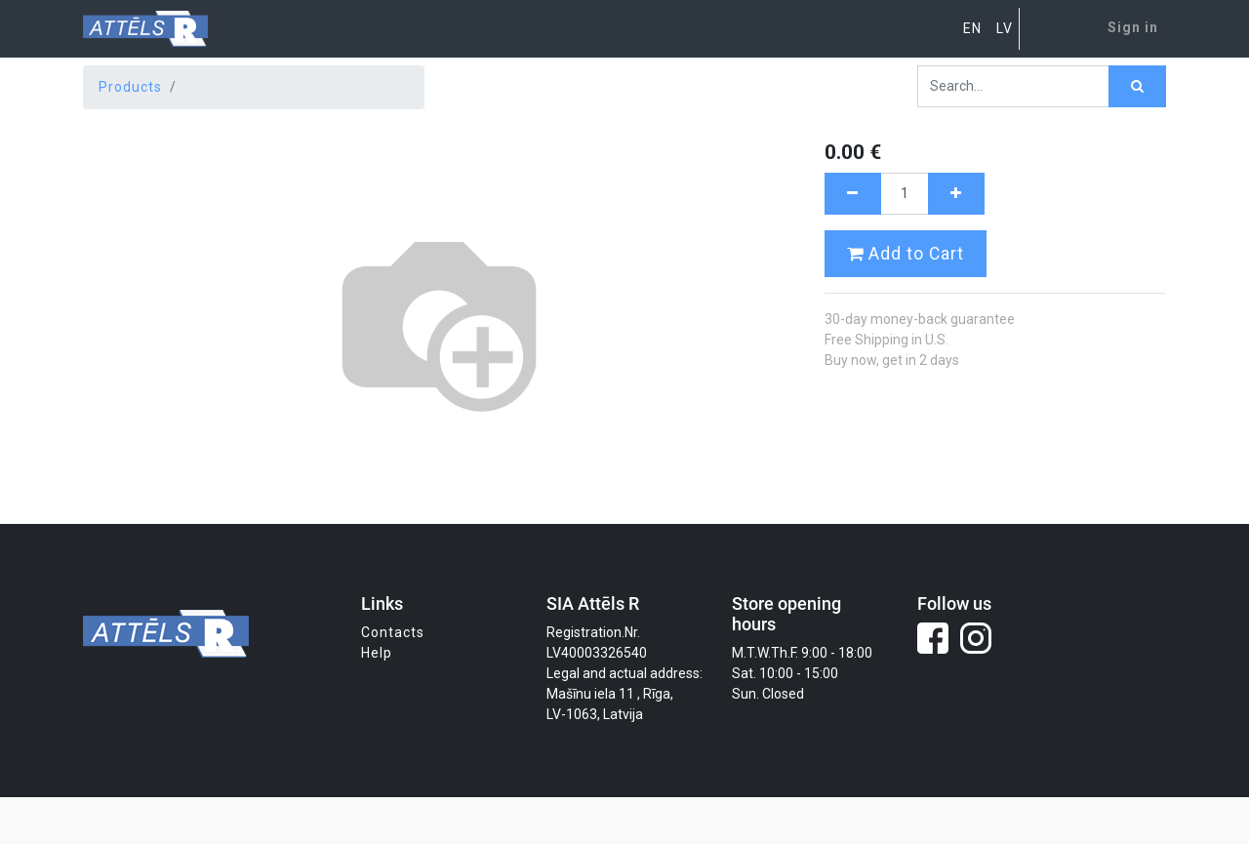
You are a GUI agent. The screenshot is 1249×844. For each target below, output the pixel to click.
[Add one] (956, 194)
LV (1004, 28)
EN (972, 28)
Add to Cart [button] (905, 253)
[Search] (1137, 86)
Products (130, 87)
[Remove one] (853, 194)
